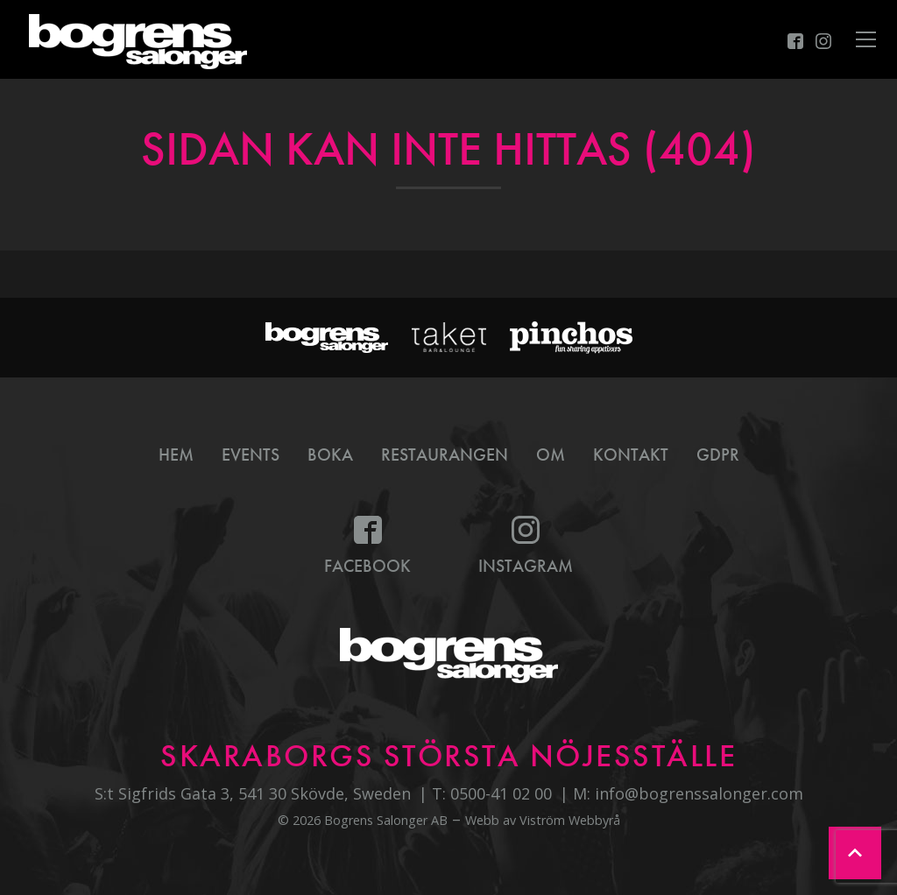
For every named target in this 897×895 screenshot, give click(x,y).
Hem (176, 454)
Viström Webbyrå (569, 820)
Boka (330, 454)
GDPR (717, 454)
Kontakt (630, 454)
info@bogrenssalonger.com (699, 793)
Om (550, 454)
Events (250, 454)
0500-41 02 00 (501, 793)
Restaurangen (444, 454)
